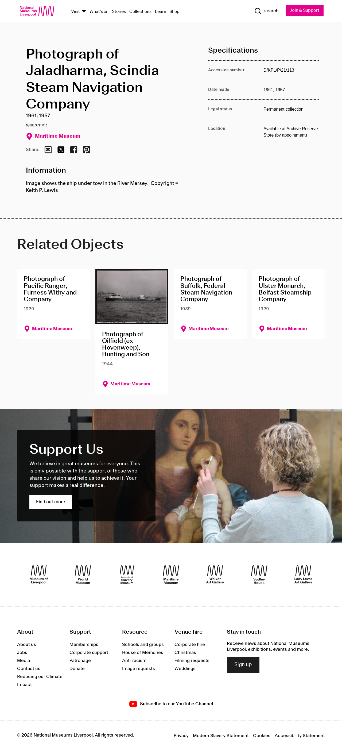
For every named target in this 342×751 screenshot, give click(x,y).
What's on (99, 11)
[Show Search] (264, 11)
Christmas (185, 652)
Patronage (80, 660)
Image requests (138, 668)
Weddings (185, 668)
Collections (140, 11)
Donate (77, 668)
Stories (119, 11)
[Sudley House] (259, 574)
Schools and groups (143, 644)
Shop (174, 11)
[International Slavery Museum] (127, 574)
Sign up (243, 665)
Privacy (181, 735)
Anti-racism (134, 660)
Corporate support (88, 652)
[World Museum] (83, 574)
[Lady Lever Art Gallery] (303, 574)
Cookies (261, 735)
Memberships (83, 644)
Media (23, 660)
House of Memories (142, 652)
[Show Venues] (84, 11)
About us (26, 644)
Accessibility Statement (300, 735)
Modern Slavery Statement (221, 735)
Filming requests (191, 660)
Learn (160, 11)
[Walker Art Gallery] (215, 574)
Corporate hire (189, 644)
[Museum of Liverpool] (38, 574)
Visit (75, 11)
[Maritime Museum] (171, 574)
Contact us (28, 668)
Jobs (22, 652)
